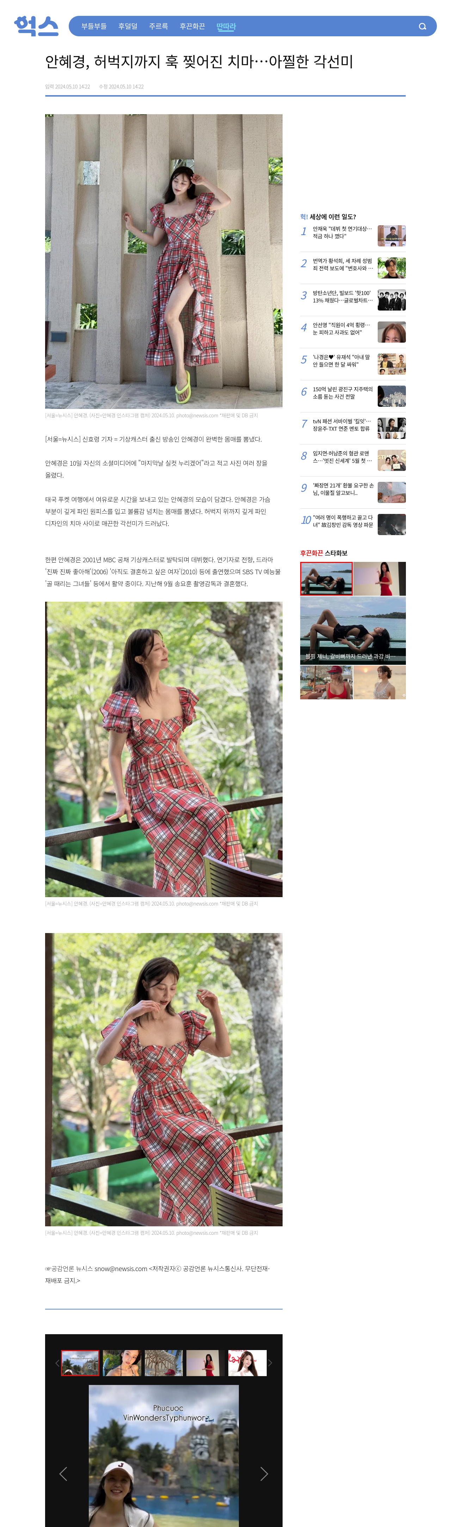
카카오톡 (385, 84)
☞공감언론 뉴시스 (69, 1268)
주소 (400, 84)
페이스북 (356, 84)
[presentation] (54, 1363)
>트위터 (370, 84)
